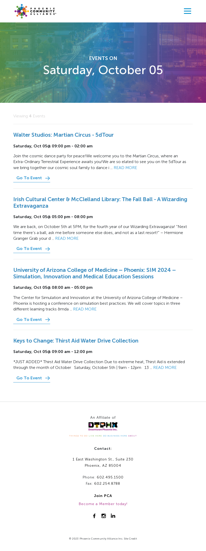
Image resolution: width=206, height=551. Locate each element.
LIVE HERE (95, 435)
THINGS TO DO (78, 435)
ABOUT (132, 435)
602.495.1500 (110, 477)
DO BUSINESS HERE (115, 435)
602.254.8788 (107, 483)
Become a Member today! (103, 504)
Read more (125, 167)
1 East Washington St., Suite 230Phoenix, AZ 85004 (103, 462)
